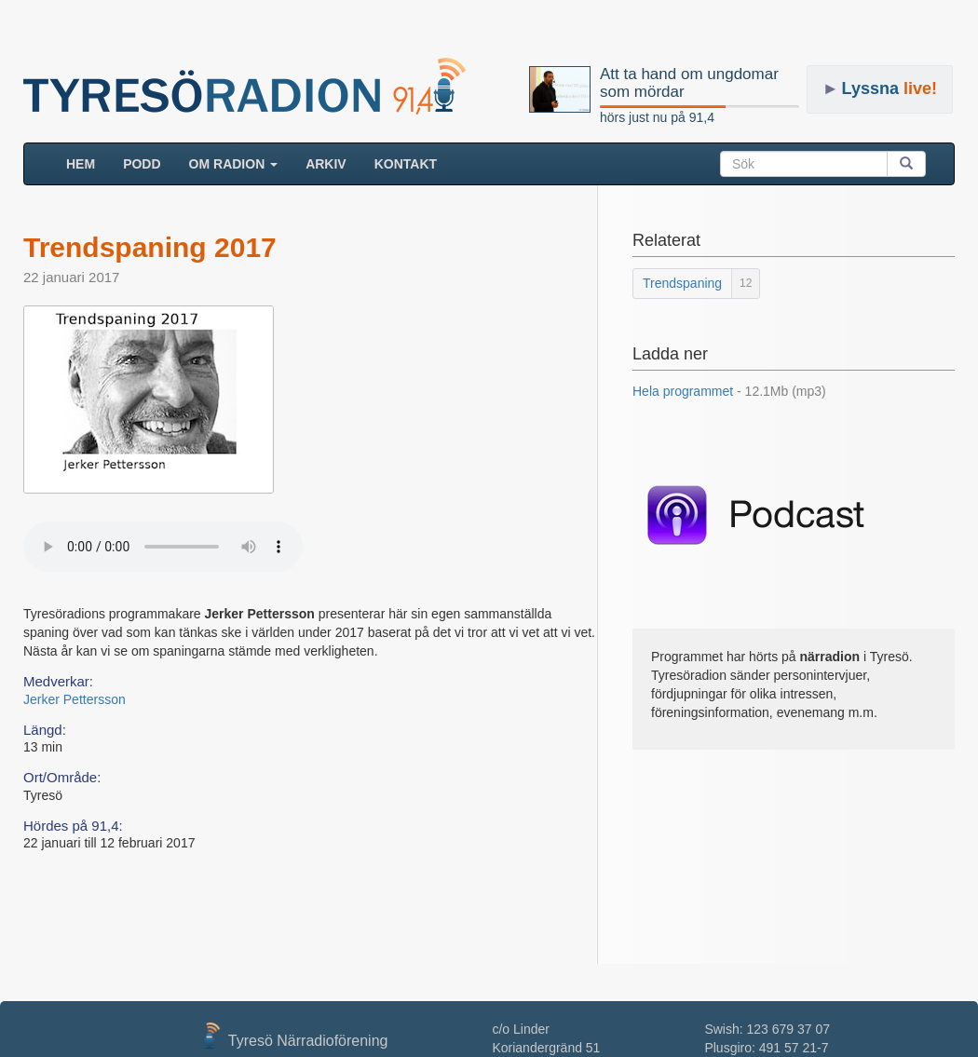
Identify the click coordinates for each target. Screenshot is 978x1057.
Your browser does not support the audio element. (163, 547)
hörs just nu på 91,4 (657, 117)
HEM (87, 162)
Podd (141, 163)
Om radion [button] (233, 163)
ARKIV (326, 163)
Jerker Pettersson (74, 699)
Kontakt (405, 163)
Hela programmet (729, 391)
